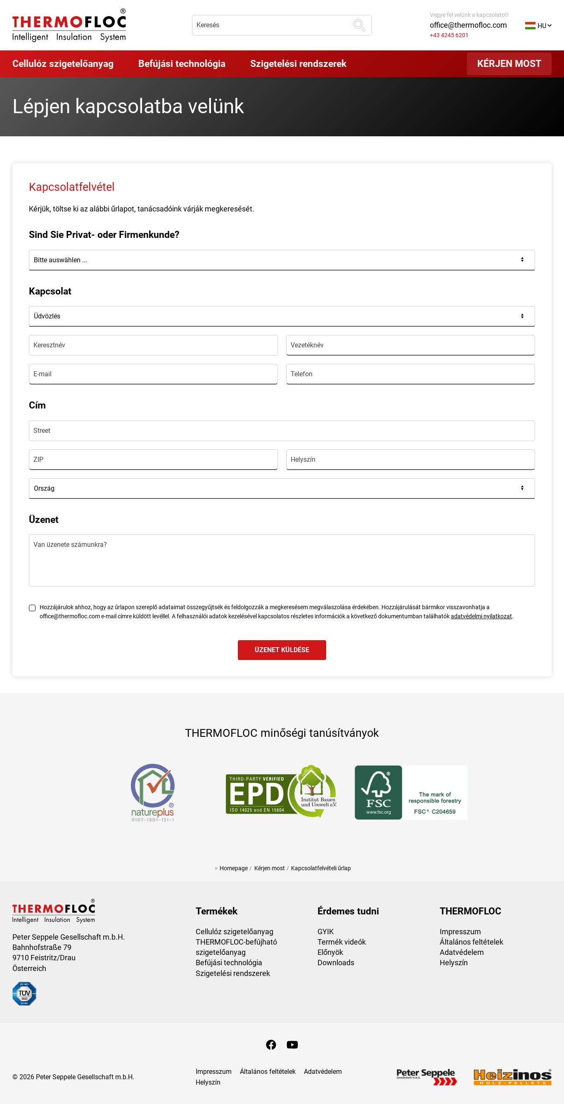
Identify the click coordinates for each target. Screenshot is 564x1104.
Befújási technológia (229, 962)
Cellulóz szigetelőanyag (234, 931)
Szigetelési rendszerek (233, 973)
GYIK (326, 931)
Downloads (336, 962)
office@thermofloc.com (468, 25)
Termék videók (342, 942)
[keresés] (359, 25)
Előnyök (330, 952)
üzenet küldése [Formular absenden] (282, 650)
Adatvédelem (462, 952)
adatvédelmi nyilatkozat (481, 616)
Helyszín (454, 962)
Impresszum (460, 931)
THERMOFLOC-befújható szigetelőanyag (236, 947)
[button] (538, 25)
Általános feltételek (471, 942)
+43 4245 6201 (449, 35)
